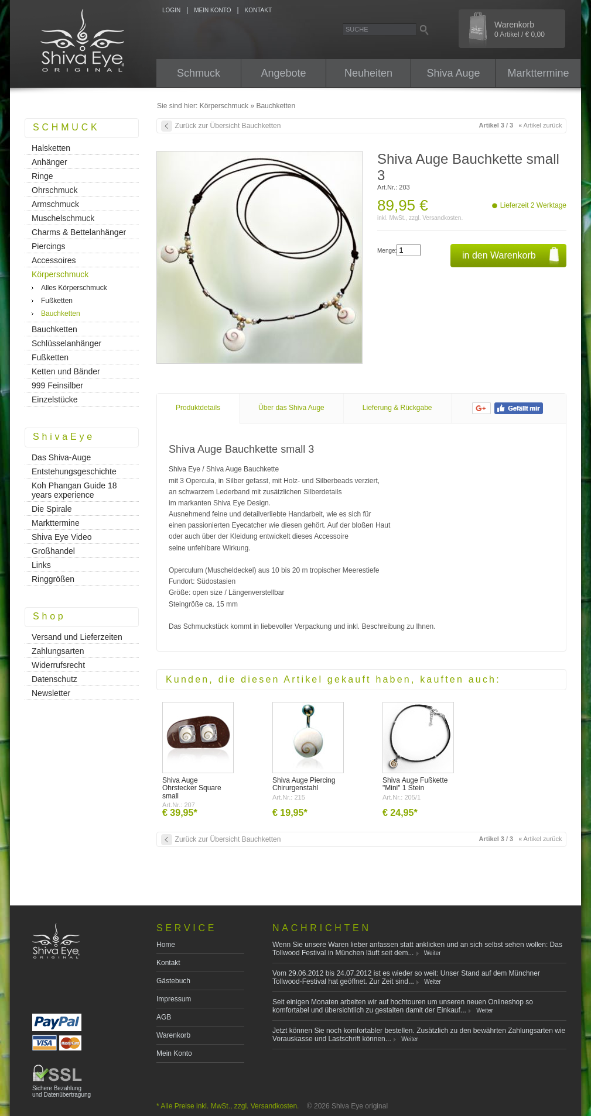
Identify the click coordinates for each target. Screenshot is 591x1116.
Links (41, 565)
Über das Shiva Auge (291, 408)
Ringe (42, 176)
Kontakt (168, 963)
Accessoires (54, 260)
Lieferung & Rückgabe (397, 408)
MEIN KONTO (212, 10)
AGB (163, 1017)
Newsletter (51, 693)
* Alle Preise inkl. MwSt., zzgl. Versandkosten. (227, 1106)
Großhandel (53, 551)
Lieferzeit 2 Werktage (533, 205)
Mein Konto (174, 1053)
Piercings (49, 246)
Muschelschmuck (63, 218)
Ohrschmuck (55, 190)
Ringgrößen (53, 579)
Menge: (387, 250)
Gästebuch (173, 981)
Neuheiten (368, 73)
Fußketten (57, 301)
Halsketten (51, 148)
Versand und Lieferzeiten (77, 637)
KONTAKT (258, 10)
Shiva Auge (453, 73)
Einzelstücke (55, 399)
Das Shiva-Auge (61, 457)
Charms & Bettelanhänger (79, 232)
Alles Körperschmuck (74, 288)
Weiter (432, 953)
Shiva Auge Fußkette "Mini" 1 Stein (414, 784)
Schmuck (198, 73)
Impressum (173, 999)
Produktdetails (198, 408)
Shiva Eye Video (61, 537)
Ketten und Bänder (66, 371)
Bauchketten (275, 106)
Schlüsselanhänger (66, 343)
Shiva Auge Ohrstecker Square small (191, 788)
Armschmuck (55, 204)
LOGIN (171, 10)
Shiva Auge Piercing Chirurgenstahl (303, 784)
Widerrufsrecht (58, 665)
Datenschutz (54, 679)
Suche (357, 29)
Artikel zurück (540, 125)
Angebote (283, 73)
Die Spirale (51, 509)
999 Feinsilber (57, 385)
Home (165, 945)
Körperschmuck (224, 106)
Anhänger (49, 162)
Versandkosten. (442, 218)
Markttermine (538, 73)
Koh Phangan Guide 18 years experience (74, 490)
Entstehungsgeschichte (74, 471)
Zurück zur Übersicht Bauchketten (228, 126)
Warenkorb (173, 1035)
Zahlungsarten (58, 651)
